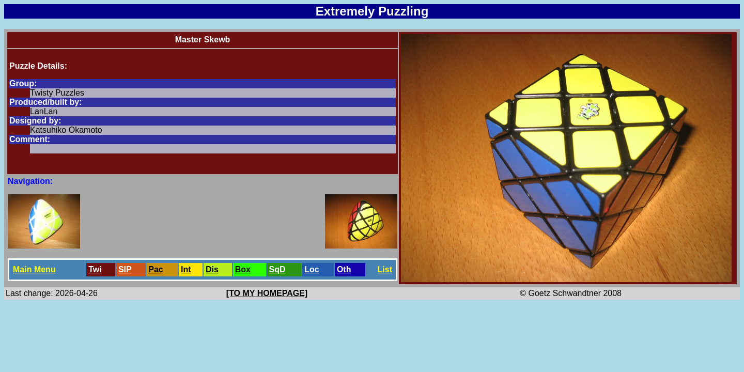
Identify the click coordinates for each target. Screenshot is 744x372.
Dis (212, 269)
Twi (94, 269)
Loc (311, 269)
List (385, 269)
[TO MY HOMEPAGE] (266, 293)
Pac (155, 269)
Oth (344, 269)
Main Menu (34, 269)
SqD (277, 269)
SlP (125, 269)
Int (186, 269)
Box (243, 269)
